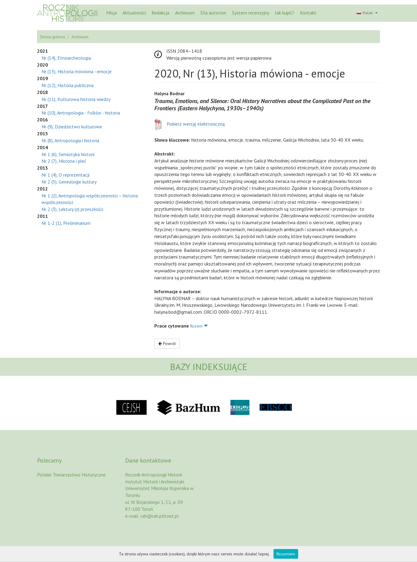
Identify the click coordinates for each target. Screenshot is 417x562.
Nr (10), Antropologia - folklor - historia (81, 113)
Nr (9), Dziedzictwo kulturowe (72, 127)
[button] (366, 13)
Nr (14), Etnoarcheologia (66, 58)
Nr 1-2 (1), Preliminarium (66, 223)
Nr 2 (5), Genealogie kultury (69, 182)
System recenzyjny (250, 13)
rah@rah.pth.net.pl (160, 516)
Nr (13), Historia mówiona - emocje (77, 71)
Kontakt (308, 13)
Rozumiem (285, 554)
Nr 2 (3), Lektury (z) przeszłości (72, 209)
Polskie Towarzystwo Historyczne (71, 475)
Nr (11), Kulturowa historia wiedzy (76, 99)
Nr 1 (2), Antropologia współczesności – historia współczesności (90, 199)
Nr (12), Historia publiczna (68, 85)
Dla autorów (213, 13)
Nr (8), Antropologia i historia (70, 140)
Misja (111, 13)
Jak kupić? (284, 13)
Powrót (167, 343)
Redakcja (160, 13)
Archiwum (185, 13)
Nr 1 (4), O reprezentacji (65, 175)
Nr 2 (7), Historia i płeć (64, 161)
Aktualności (134, 13)
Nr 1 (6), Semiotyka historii (68, 154)
